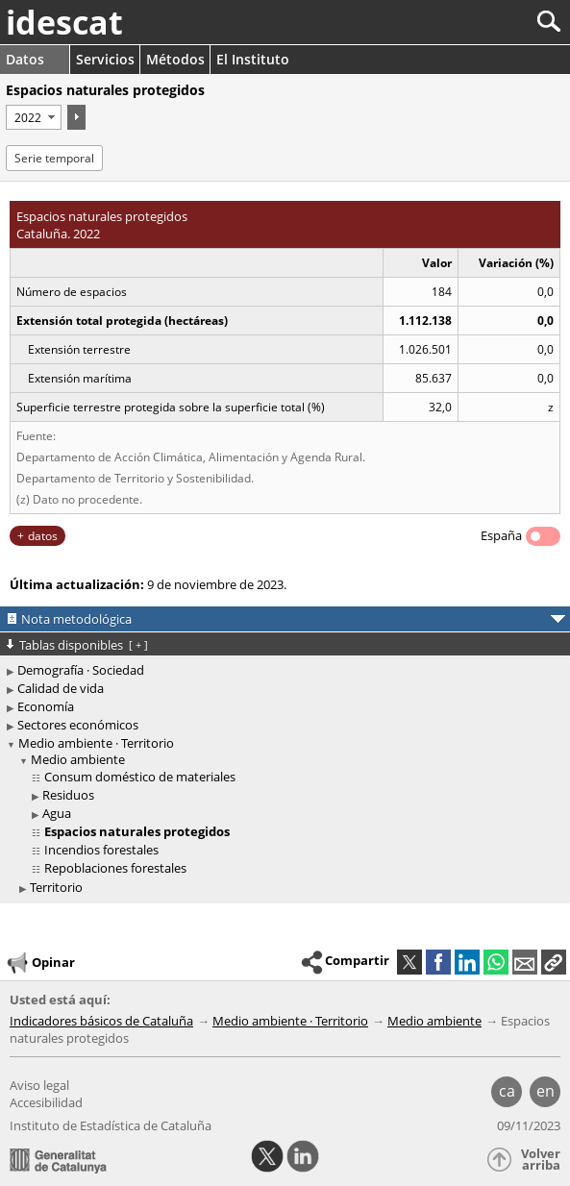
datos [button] (43, 536)
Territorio (56, 887)
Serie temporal (54, 158)
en (545, 1090)
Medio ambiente (78, 759)
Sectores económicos (77, 724)
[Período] (34, 117)
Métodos (175, 59)
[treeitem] (288, 814)
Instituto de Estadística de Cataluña (110, 1125)
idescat (64, 22)
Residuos (68, 794)
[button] (553, 962)
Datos (25, 59)
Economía (45, 706)
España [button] (501, 535)
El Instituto (252, 59)
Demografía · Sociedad (80, 670)
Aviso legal (39, 1085)
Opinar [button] (40, 963)
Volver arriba (540, 1160)
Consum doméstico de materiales (139, 776)
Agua (56, 813)
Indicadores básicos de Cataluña (101, 1020)
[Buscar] (485, 21)
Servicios (105, 59)
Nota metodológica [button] (76, 619)
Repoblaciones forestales (115, 868)
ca (507, 1090)
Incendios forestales (101, 849)
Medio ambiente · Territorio (96, 743)
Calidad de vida (60, 688)
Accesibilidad (46, 1102)
